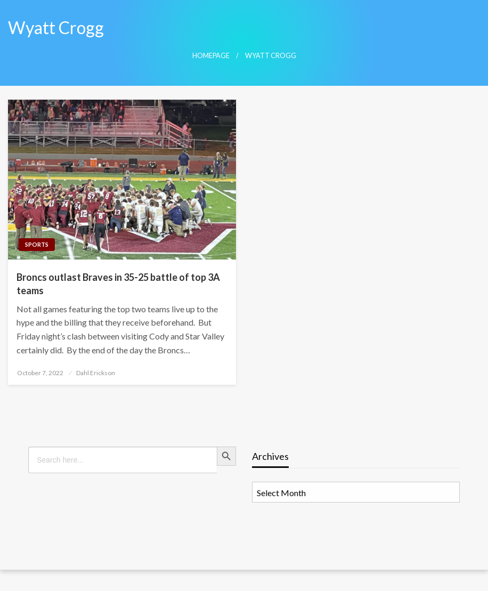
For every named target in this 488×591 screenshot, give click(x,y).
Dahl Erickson (95, 373)
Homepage (211, 56)
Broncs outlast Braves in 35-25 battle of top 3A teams (118, 283)
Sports (36, 244)
